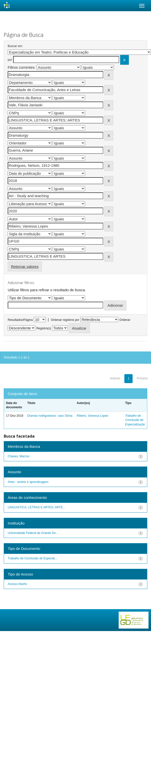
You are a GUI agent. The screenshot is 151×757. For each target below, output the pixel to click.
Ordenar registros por (65, 320)
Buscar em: (15, 46)
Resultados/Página (20, 320)
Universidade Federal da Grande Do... (33, 533)
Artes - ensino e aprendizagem (28, 482)
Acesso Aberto (17, 584)
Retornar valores (25, 266)
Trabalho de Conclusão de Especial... (32, 558)
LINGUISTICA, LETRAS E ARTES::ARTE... (36, 507)
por (10, 59)
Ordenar (124, 320)
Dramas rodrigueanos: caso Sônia (49, 415)
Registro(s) (43, 328)
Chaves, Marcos (18, 456)
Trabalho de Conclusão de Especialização (135, 420)
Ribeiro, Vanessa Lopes (92, 415)
